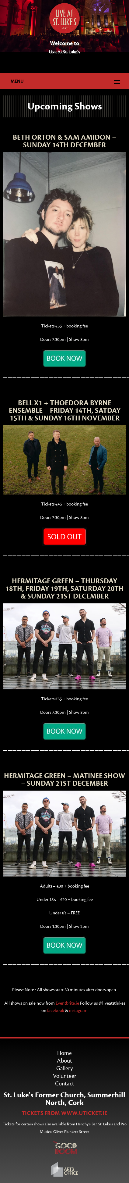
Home (64, 1053)
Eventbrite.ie (68, 1003)
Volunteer (64, 1076)
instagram (78, 1010)
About (64, 1060)
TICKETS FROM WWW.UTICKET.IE (64, 1113)
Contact (64, 1083)
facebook (55, 1010)
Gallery (64, 1068)
